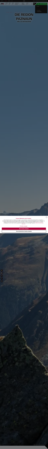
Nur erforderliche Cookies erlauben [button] (24, 231)
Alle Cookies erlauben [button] (24, 228)
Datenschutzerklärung (39, 222)
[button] (23, 226)
